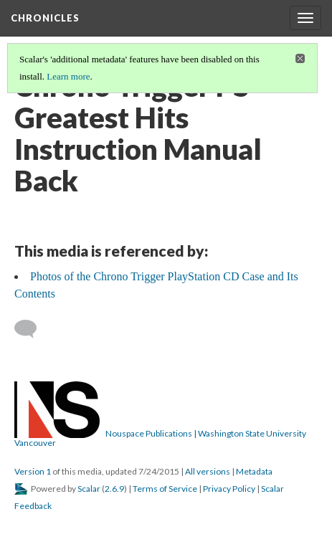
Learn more (68, 76)
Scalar (88, 488)
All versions (207, 471)
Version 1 (32, 471)
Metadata (254, 471)
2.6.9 (114, 488)
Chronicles (45, 18)
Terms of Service (165, 488)
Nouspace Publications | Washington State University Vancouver (160, 438)
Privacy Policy (229, 488)
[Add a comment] (31, 329)
